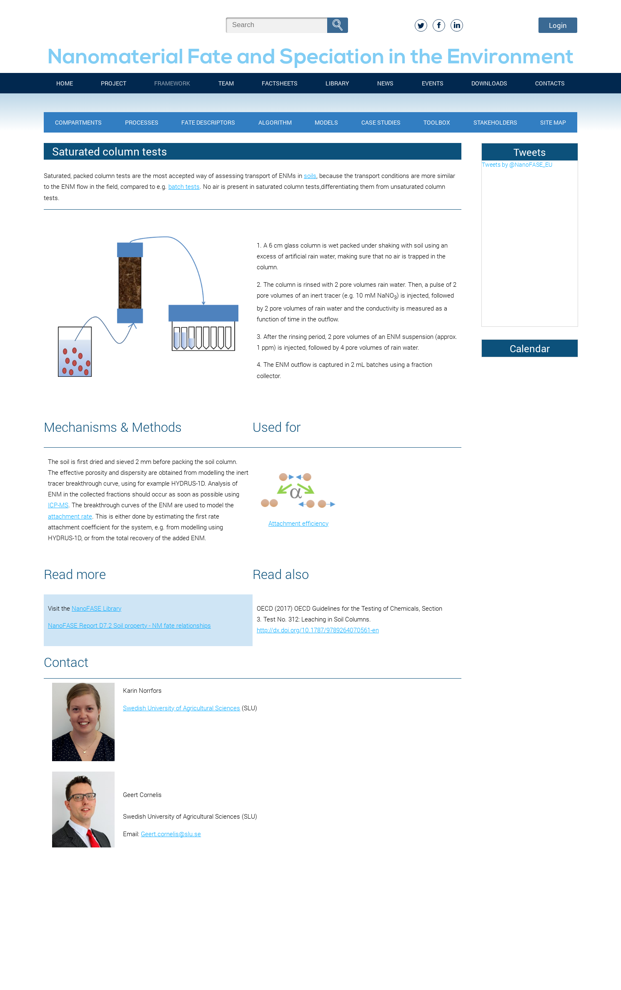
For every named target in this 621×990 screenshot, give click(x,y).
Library (337, 83)
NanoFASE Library (96, 608)
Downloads (489, 83)
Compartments (78, 122)
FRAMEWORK (172, 83)
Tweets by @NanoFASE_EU (517, 164)
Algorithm (275, 122)
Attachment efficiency (298, 523)
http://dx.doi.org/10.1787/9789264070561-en (318, 630)
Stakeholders (495, 122)
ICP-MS (58, 505)
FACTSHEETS (280, 83)
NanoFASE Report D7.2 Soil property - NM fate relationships (129, 625)
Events (432, 83)
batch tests (184, 186)
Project (113, 83)
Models (326, 122)
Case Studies (381, 122)
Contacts (550, 83)
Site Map (553, 122)
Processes (141, 122)
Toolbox (436, 122)
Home (64, 83)
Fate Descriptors (208, 122)
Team (226, 83)
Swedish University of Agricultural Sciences (181, 708)
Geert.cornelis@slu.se (171, 834)
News (385, 83)
